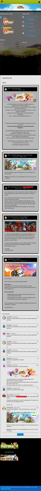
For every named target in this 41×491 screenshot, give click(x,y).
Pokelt (4, 26)
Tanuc (8, 333)
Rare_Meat (27, 30)
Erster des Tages (28, 22)
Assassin (26, 23)
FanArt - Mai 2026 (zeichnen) (31, 25)
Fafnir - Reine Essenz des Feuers (32, 29)
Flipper (4, 16)
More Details (3, 489)
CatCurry (26, 27)
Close (9, 489)
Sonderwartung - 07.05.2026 (14, 259)
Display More (20, 434)
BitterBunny (16, 49)
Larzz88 (26, 19)
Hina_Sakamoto (11, 188)
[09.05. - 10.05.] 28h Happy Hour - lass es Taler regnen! (20, 155)
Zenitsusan (27, 36)
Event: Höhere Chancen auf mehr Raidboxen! (18, 217)
